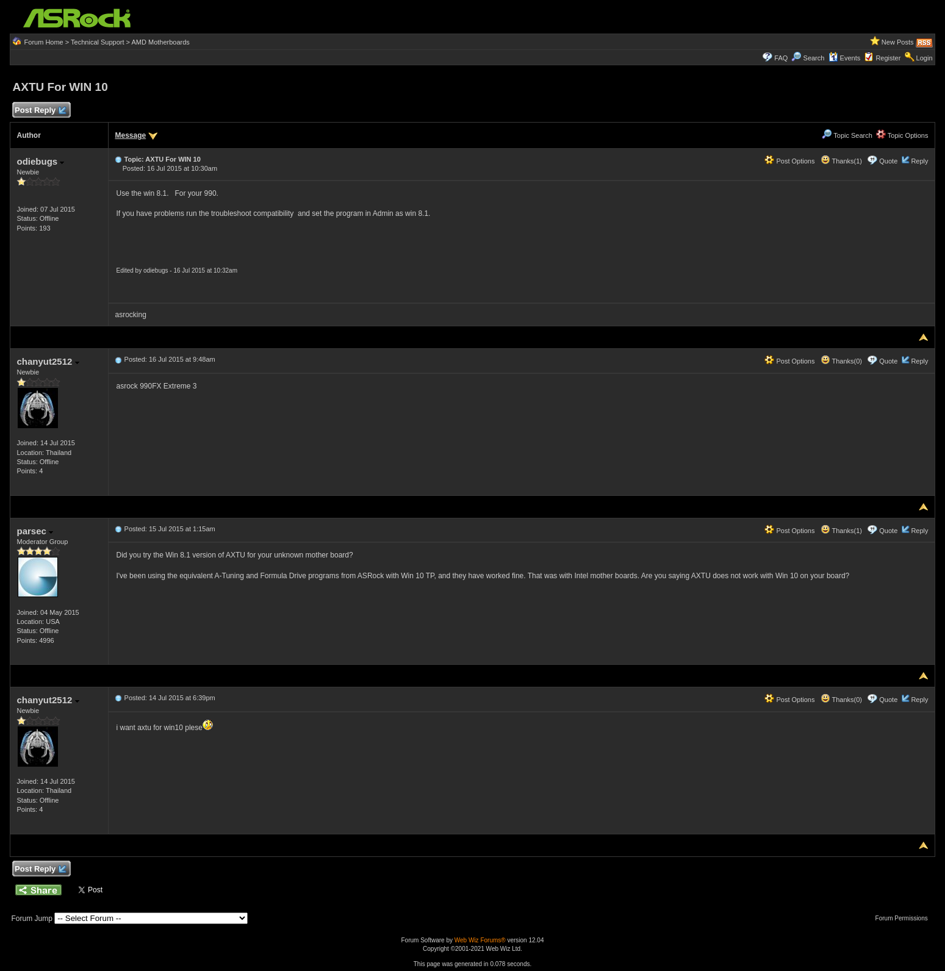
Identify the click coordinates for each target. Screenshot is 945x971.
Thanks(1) (841, 161)
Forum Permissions (904, 918)
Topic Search (847, 135)
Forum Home (43, 42)
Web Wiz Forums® (480, 940)
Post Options (789, 161)
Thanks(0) (841, 361)
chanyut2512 (47, 361)
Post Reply (39, 111)
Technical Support (97, 42)
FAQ (781, 58)
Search (814, 58)
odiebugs (40, 161)
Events (844, 58)
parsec (34, 531)
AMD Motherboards (160, 42)
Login (924, 58)
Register (887, 58)
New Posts (898, 42)
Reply (919, 161)
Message (130, 135)
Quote (888, 161)
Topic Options (902, 135)
